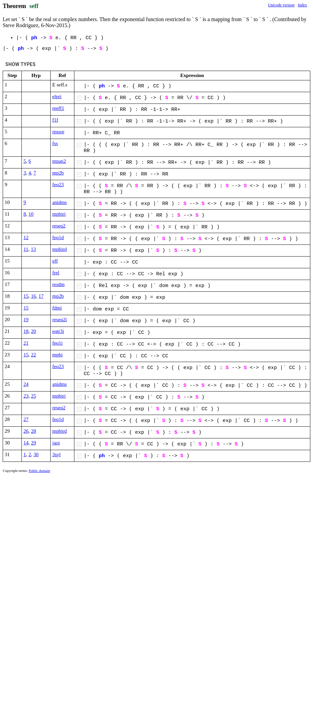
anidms (59, 202)
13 (33, 249)
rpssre (58, 131)
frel (55, 272)
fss (55, 143)
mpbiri (59, 214)
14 (25, 442)
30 (36, 454)
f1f (55, 120)
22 (33, 354)
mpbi (57, 354)
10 (31, 214)
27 (25, 419)
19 (25, 319)
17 (41, 296)
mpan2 (59, 161)
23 (25, 396)
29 (33, 442)
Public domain (39, 471)
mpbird (59, 249)
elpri (57, 96)
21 (25, 343)
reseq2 (58, 225)
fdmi (57, 307)
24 (25, 384)
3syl (56, 454)
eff (55, 261)
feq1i (57, 343)
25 (33, 396)
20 (33, 331)
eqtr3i (58, 331)
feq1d (58, 237)
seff (34, 6)
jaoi (56, 442)
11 (25, 249)
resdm (58, 284)
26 (25, 431)
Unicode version (281, 5)
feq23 (58, 184)
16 (33, 296)
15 (25, 296)
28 (33, 431)
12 (25, 237)
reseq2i (59, 319)
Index (302, 5)
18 (25, 331)
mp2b (58, 172)
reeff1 (58, 108)
